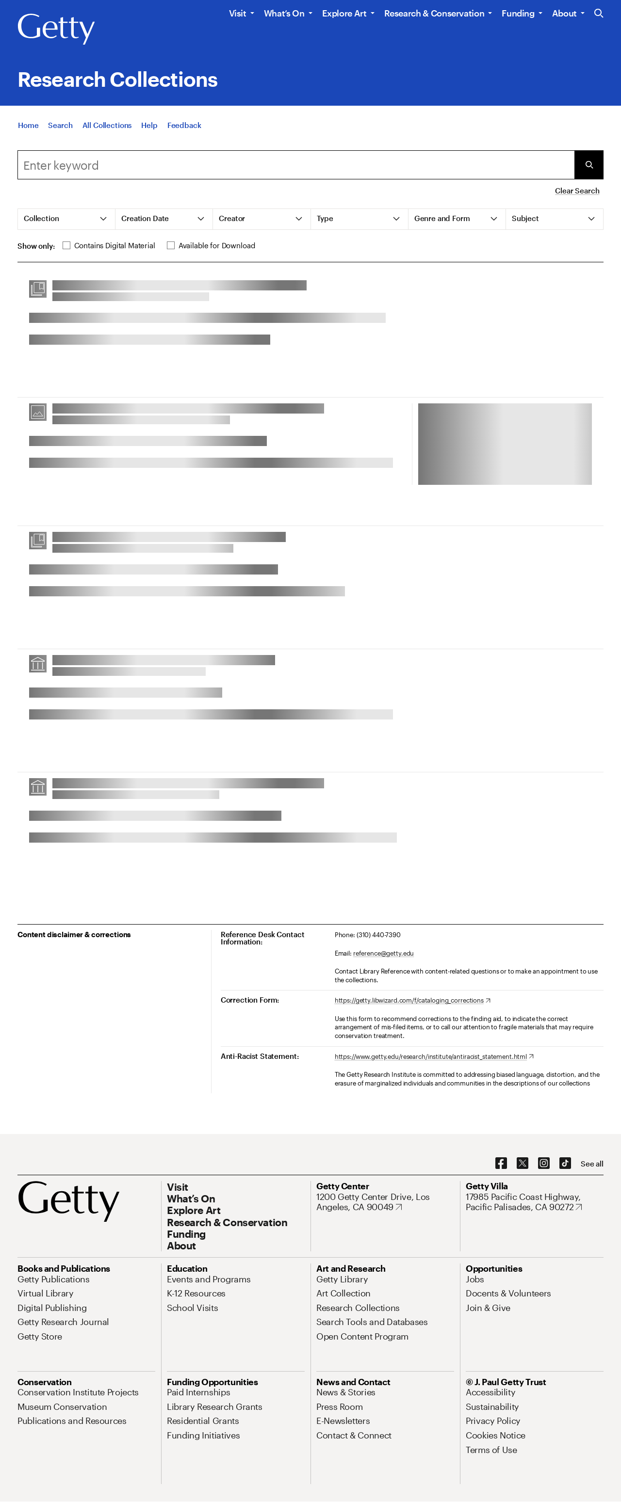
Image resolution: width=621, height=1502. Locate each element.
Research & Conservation (434, 13)
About (564, 13)
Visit (237, 13)
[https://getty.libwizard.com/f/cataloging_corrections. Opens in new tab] (412, 1000)
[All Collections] (107, 136)
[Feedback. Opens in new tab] (184, 136)
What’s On (284, 13)
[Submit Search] (589, 164)
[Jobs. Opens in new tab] (475, 1279)
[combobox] (295, 164)
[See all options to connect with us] (592, 1163)
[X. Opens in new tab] (522, 1163)
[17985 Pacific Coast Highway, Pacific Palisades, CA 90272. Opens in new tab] (535, 1202)
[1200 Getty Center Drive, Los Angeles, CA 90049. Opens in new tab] (385, 1202)
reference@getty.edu (383, 953)
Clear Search (577, 190)
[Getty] (56, 30)
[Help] (149, 136)
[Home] (28, 136)
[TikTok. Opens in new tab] (565, 1163)
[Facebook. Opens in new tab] (501, 1163)
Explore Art (344, 13)
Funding (518, 13)
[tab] (66, 219)
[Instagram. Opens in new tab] (544, 1163)
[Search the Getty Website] (599, 14)
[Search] (60, 136)
